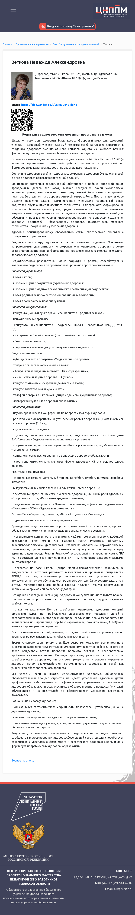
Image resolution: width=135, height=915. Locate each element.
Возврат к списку (22, 760)
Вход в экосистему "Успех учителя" (67, 26)
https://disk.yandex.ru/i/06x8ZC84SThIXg (49, 104)
